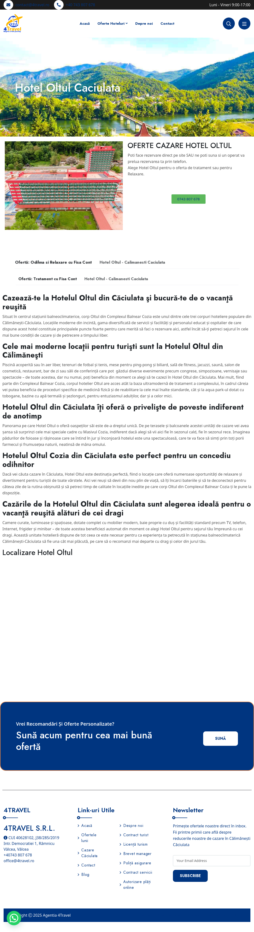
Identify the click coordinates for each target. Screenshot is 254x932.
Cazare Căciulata (88, 853)
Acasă (85, 23)
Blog (83, 875)
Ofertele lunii (87, 838)
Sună (220, 738)
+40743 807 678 (18, 855)
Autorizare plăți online (135, 885)
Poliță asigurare (135, 863)
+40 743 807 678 (80, 4)
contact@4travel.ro (32, 4)
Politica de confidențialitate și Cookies (165, 915)
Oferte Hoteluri (110, 23)
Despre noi (131, 826)
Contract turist (134, 835)
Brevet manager (136, 854)
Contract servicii (136, 873)
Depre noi (144, 23)
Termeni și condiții (223, 915)
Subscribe (190, 876)
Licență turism (134, 845)
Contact (167, 23)
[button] (10, 186)
